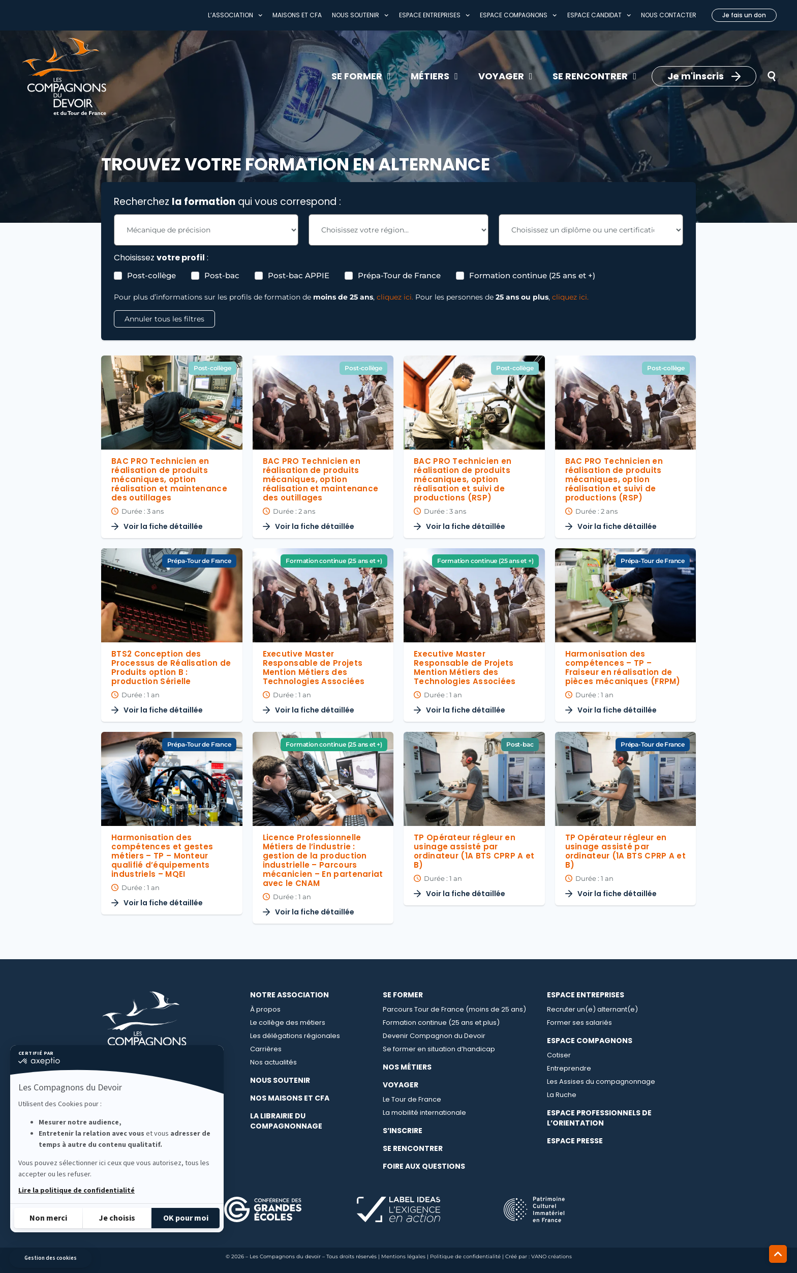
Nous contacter (668, 15)
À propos (265, 1009)
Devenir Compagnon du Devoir (434, 1036)
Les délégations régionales (295, 1036)
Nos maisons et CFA (289, 1098)
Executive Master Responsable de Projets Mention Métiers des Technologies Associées (314, 667)
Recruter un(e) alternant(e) (592, 1009)
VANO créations (551, 1256)
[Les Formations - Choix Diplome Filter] (591, 230)
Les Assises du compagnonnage (601, 1081)
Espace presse (575, 1141)
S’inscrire (402, 1131)
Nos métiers (407, 1067)
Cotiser (559, 1055)
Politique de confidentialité (465, 1256)
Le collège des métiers (287, 1022)
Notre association (289, 995)
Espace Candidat (599, 15)
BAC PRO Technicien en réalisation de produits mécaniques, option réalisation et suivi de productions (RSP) (462, 479)
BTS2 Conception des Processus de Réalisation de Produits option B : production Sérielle (171, 667)
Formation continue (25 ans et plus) (441, 1022)
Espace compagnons (518, 15)
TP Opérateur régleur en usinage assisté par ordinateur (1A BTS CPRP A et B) (474, 851)
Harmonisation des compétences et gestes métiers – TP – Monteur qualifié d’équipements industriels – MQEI (162, 855)
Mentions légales (403, 1256)
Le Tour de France (412, 1099)
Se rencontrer (413, 1148)
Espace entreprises (434, 15)
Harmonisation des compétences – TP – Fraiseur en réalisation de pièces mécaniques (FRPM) (623, 667)
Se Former (403, 995)
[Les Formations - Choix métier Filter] (206, 230)
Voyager (400, 1085)
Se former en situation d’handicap (439, 1049)
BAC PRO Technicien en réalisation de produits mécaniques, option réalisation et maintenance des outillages (169, 479)
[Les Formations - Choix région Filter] (398, 230)
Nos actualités (273, 1062)
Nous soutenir (360, 15)
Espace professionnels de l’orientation (599, 1118)
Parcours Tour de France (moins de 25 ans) (454, 1009)
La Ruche (561, 1095)
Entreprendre (569, 1068)
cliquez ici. (395, 297)
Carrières (266, 1049)
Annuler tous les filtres (164, 318)
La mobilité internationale (424, 1112)
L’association (235, 15)
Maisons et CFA (297, 15)
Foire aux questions (424, 1166)
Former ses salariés (579, 1022)
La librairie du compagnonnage (286, 1121)
